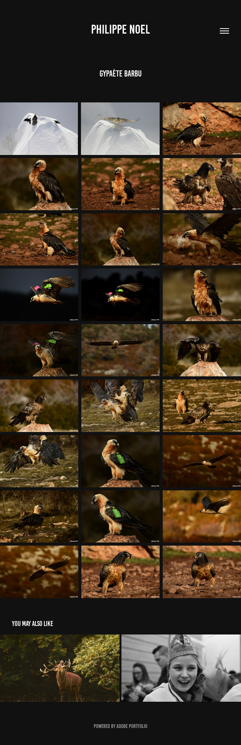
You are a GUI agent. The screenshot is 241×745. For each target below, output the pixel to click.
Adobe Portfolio (131, 726)
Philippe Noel (120, 29)
